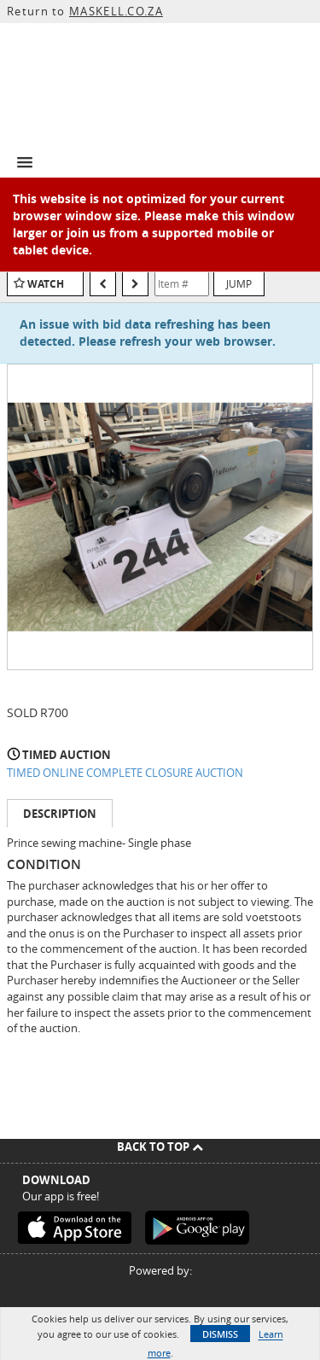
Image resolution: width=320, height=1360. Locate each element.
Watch (45, 284)
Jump (239, 283)
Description (59, 813)
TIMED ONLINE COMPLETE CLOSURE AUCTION (125, 772)
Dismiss (220, 1334)
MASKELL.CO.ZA (116, 11)
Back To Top (160, 1146)
